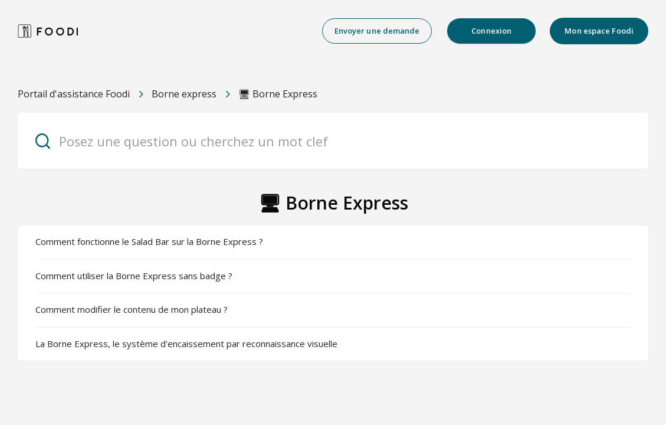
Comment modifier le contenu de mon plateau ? (131, 309)
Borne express (184, 93)
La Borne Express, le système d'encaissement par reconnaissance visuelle (186, 343)
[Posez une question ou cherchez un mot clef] (333, 141)
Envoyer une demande (377, 30)
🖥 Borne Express (277, 93)
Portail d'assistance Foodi (74, 93)
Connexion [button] (491, 30)
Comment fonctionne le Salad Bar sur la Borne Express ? (149, 241)
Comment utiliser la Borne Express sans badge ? (133, 276)
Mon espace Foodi (599, 30)
